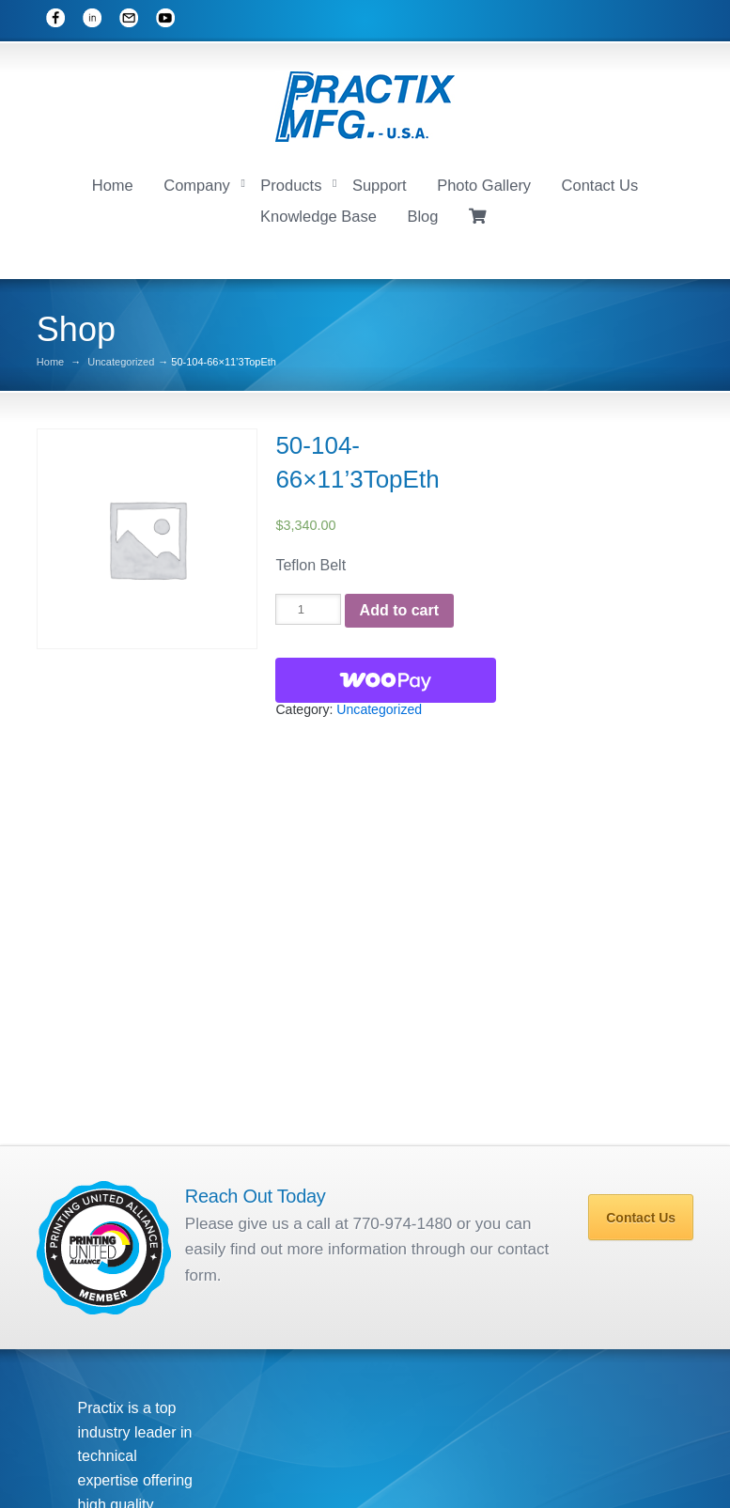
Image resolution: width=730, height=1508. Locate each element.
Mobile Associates (437, 1467)
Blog (422, 213)
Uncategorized (120, 358)
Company (196, 182)
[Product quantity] (307, 606)
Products (290, 182)
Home (112, 182)
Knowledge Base (318, 213)
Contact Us (600, 182)
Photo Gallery (484, 182)
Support (379, 182)
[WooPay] (385, 676)
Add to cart (399, 606)
